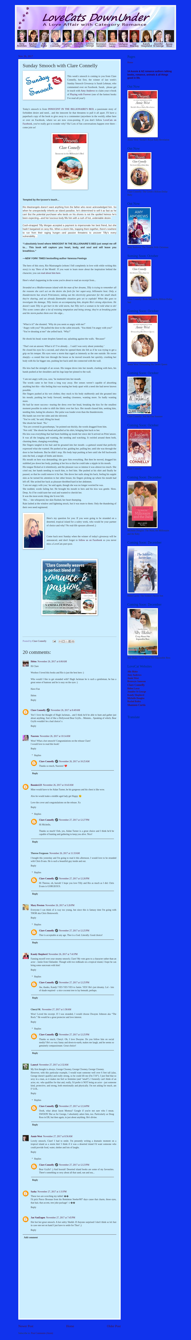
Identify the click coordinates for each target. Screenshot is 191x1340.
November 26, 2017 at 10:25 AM (74, 761)
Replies (37, 755)
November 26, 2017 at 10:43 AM (58, 785)
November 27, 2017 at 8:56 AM (58, 1136)
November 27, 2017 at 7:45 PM (60, 1217)
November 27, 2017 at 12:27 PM (74, 820)
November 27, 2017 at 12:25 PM (74, 930)
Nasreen (35, 736)
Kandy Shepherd (39, 954)
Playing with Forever (80, 94)
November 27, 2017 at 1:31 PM (52, 1191)
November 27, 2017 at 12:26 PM (74, 878)
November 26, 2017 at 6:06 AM (52, 661)
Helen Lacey (133, 688)
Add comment (31, 1237)
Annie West (36, 1136)
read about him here (50, 273)
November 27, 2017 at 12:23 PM (74, 1165)
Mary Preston (37, 905)
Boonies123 (36, 785)
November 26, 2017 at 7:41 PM (63, 954)
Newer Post (25, 1326)
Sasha (34, 1191)
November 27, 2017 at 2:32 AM (53, 1064)
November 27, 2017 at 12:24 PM (74, 1106)
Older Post (114, 1326)
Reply (33, 700)
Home (70, 1326)
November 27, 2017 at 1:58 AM (56, 1009)
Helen (34, 661)
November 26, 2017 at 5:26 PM (59, 905)
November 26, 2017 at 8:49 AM (65, 710)
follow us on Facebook (90, 540)
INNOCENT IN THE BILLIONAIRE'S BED (71, 109)
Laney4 (34, 1064)
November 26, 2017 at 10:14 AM (55, 736)
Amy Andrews (88, 90)
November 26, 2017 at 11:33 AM (64, 853)
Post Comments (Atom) (42, 1333)
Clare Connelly (38, 710)
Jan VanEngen (38, 1217)
